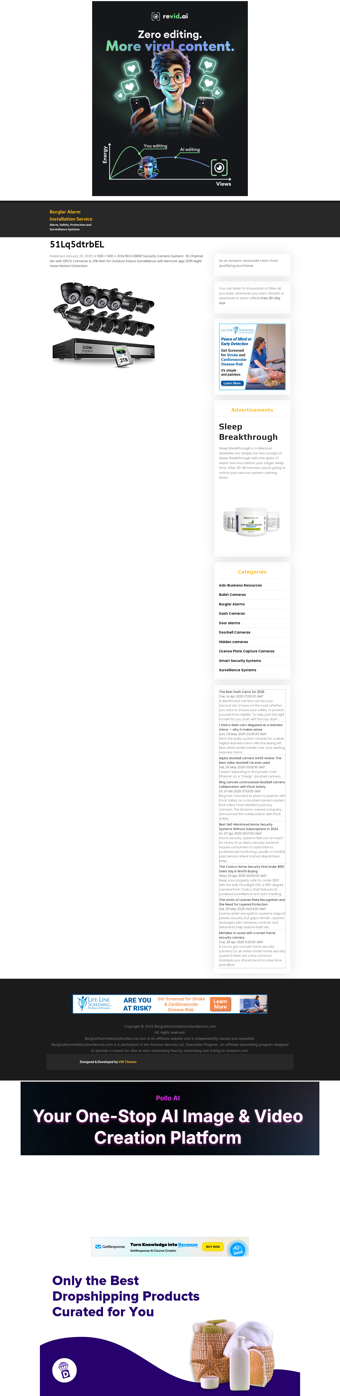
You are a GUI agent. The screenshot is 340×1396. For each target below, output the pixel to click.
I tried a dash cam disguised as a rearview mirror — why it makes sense (251, 727)
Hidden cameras (233, 642)
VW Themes (127, 1062)
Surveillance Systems (237, 670)
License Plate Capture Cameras (247, 651)
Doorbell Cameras (234, 632)
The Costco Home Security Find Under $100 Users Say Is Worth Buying (251, 869)
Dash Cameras (232, 613)
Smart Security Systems (240, 660)
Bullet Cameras (232, 594)
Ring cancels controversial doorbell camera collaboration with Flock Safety (252, 784)
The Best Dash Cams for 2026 (241, 692)
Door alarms (229, 623)
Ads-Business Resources (240, 585)
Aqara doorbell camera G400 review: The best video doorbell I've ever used (250, 760)
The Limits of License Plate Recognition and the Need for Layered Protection (252, 902)
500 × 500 (105, 256)
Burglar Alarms (232, 604)
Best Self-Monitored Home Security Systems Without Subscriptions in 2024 (248, 826)
